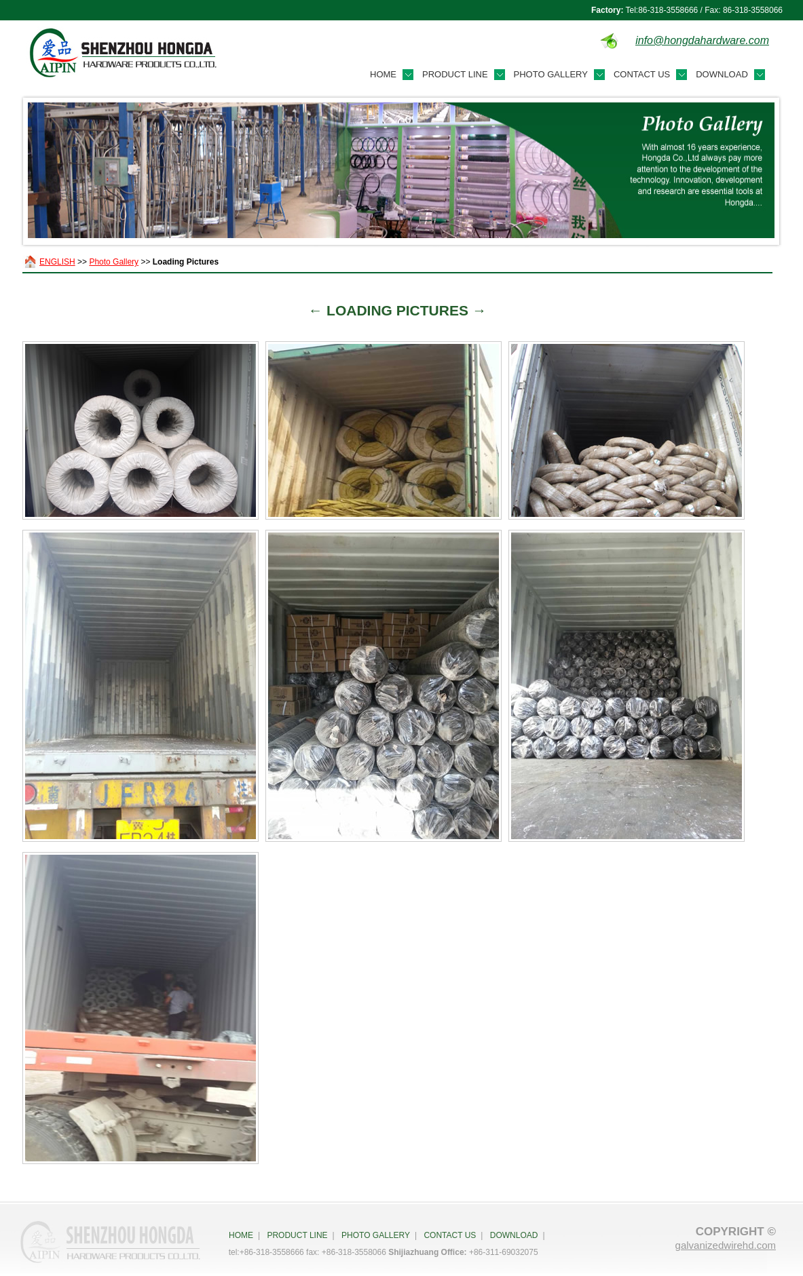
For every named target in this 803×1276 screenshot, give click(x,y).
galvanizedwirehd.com (725, 1245)
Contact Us (642, 74)
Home (383, 74)
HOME (241, 1235)
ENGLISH (57, 262)
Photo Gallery (551, 74)
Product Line (455, 74)
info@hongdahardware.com (702, 40)
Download (722, 74)
